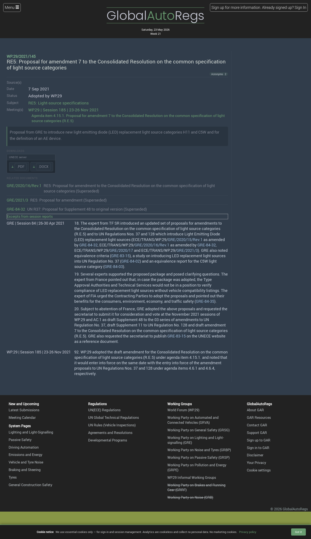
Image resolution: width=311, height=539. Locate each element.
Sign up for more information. (236, 7)
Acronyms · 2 (218, 74)
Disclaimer (255, 455)
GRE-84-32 (16, 209)
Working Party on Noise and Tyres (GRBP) (199, 450)
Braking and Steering (25, 469)
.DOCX (43, 166)
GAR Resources (259, 417)
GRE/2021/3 (17, 200)
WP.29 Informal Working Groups (191, 477)
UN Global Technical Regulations (113, 417)
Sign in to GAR (258, 447)
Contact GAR (257, 425)
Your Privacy (256, 462)
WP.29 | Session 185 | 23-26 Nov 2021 (63, 110)
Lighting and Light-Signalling (31, 432)
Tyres (13, 477)
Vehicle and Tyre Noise (26, 462)
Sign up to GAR (258, 440)
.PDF (20, 166)
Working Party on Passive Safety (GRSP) (198, 457)
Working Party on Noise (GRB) (190, 497)
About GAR (255, 410)
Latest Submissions (24, 410)
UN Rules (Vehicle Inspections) (112, 425)
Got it (298, 532)
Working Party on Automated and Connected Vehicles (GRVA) (193, 420)
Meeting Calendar (22, 417)
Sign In (300, 7)
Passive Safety (20, 439)
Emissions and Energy (25, 454)
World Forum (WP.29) (183, 410)
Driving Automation (24, 447)
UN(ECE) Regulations (104, 410)
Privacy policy (247, 532)
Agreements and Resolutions (110, 432)
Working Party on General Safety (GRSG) (198, 430)
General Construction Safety (30, 484)
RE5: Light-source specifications (58, 103)
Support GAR (257, 432)
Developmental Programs (107, 440)
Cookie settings (259, 470)
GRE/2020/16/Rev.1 (24, 185)
